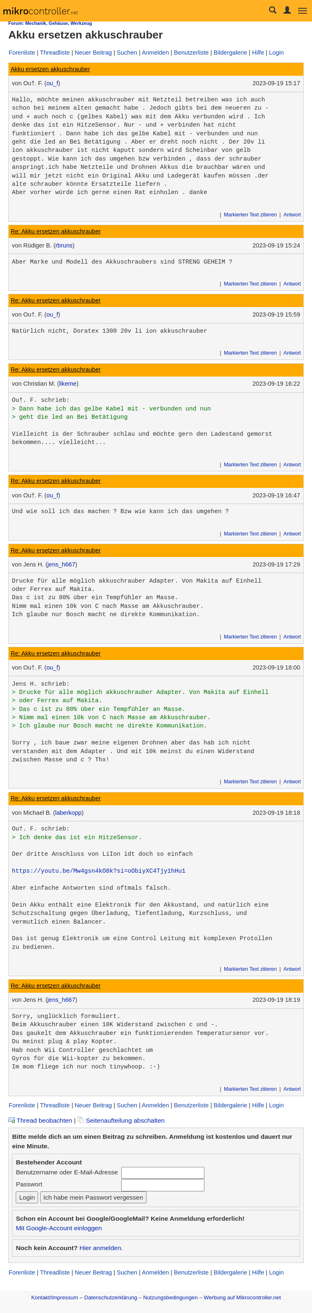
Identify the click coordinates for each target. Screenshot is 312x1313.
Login (276, 52)
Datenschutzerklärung (110, 1297)
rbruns (63, 245)
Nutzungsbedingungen (170, 1297)
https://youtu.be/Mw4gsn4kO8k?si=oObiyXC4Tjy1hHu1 (98, 871)
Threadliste (55, 52)
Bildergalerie (230, 52)
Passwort (29, 1184)
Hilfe (258, 52)
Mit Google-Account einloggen (59, 1227)
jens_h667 (61, 564)
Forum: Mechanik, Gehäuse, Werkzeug (50, 23)
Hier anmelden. (101, 1247)
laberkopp (68, 812)
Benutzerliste (191, 52)
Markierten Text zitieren (250, 215)
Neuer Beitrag (93, 52)
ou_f (52, 83)
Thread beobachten (40, 1120)
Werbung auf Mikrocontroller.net (242, 1297)
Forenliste (22, 52)
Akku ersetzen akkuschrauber (50, 69)
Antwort (292, 215)
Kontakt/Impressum (54, 1297)
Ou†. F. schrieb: (41, 400)
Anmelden (155, 52)
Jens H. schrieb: (41, 684)
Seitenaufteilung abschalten (121, 1120)
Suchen (127, 52)
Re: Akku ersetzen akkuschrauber (56, 231)
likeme (68, 383)
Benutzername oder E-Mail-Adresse (67, 1172)
